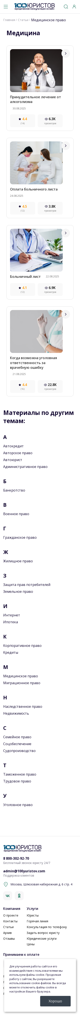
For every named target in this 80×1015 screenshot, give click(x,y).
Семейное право (17, 737)
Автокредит (13, 446)
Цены (31, 944)
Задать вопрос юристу (43, 933)
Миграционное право (21, 683)
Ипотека (10, 622)
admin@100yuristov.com (24, 871)
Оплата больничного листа (34, 189)
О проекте (10, 915)
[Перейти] (65, 53)
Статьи (8, 927)
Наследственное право (22, 706)
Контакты (10, 921)
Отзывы (9, 938)
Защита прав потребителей (26, 584)
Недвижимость (16, 713)
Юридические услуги (42, 938)
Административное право (25, 466)
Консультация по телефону (47, 927)
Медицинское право (20, 676)
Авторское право (17, 453)
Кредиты (10, 652)
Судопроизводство (19, 750)
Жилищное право (18, 561)
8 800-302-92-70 (16, 858)
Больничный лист (25, 276)
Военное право (16, 513)
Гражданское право (20, 537)
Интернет (11, 615)
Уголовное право (18, 804)
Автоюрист (12, 459)
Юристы (33, 915)
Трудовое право (17, 781)
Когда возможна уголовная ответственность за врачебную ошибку (33, 362)
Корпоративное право (22, 645)
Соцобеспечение (17, 743)
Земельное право (18, 591)
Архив (7, 933)
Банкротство (14, 490)
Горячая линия (37, 921)
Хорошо (55, 1001)
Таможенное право (19, 774)
